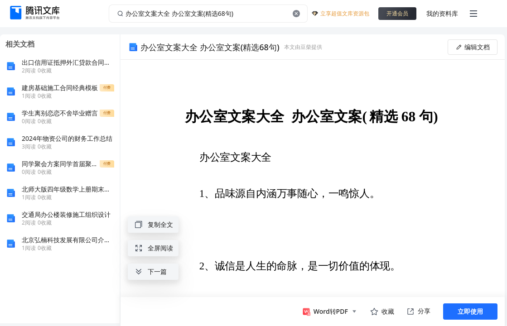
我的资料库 (442, 13)
